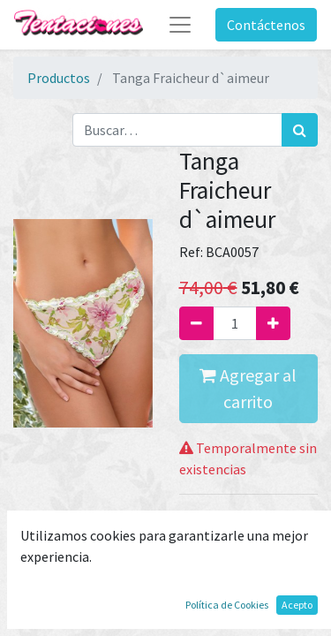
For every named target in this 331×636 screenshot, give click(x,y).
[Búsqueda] (300, 130)
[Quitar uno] (196, 323)
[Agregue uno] (273, 323)
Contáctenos (266, 25)
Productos (58, 78)
